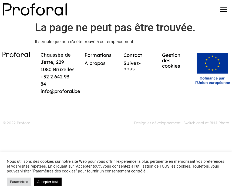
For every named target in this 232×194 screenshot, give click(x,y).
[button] (223, 9)
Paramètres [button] (19, 182)
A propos (95, 63)
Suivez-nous (132, 66)
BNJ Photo (219, 122)
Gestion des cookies (171, 60)
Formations (98, 55)
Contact (132, 55)
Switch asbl (193, 122)
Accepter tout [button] (47, 182)
